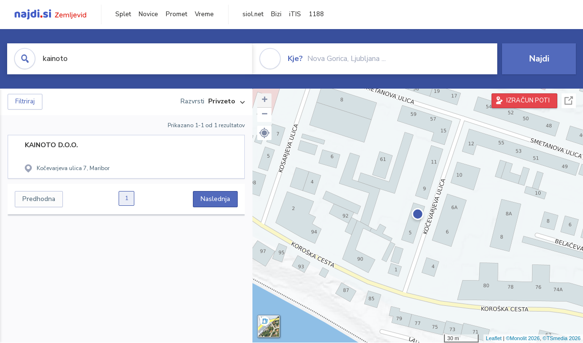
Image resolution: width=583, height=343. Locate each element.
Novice (148, 14)
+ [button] (264, 100)
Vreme (204, 14)
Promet (176, 14)
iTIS (295, 14)
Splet (123, 14)
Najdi (539, 58)
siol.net (252, 14)
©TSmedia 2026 (562, 338)
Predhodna (38, 198)
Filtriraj (25, 101)
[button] (264, 133)
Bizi (276, 14)
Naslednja (215, 198)
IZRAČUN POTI (528, 100)
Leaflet (494, 338)
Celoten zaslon (569, 100)
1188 (316, 14)
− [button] (264, 115)
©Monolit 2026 (523, 338)
